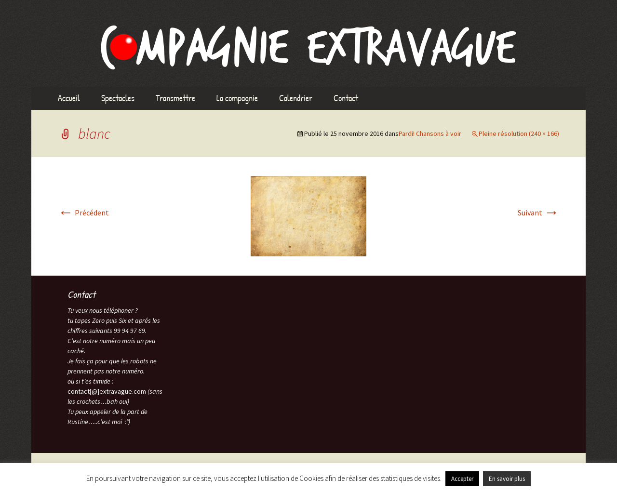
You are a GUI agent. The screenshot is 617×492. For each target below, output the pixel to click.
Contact (346, 98)
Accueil (69, 98)
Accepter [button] (462, 479)
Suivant (538, 212)
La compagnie (237, 98)
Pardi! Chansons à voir (430, 133)
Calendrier (295, 98)
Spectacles (117, 98)
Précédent (83, 212)
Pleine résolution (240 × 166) (519, 133)
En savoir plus (507, 479)
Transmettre (175, 98)
